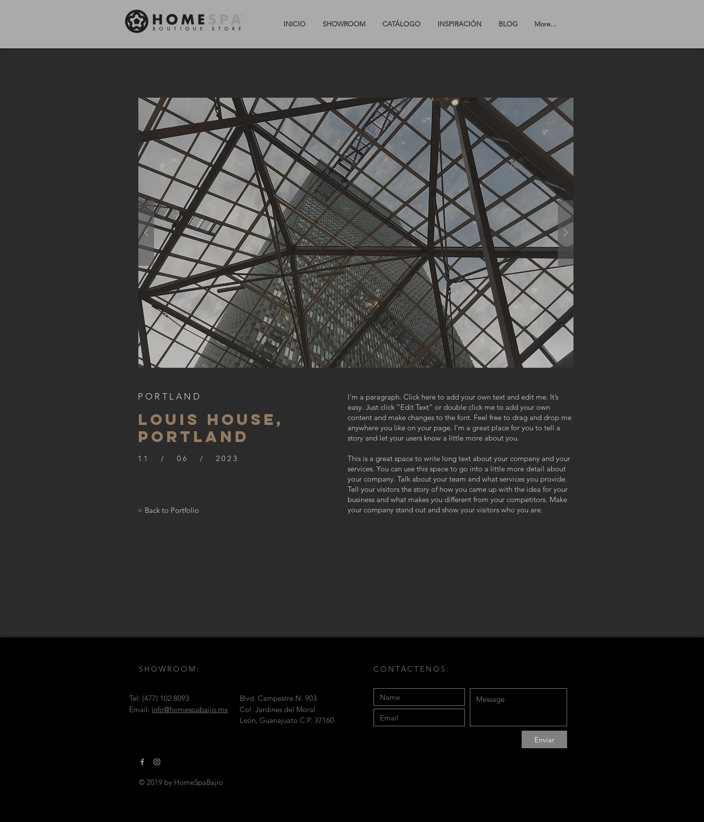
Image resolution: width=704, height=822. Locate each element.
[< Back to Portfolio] (168, 510)
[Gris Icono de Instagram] (157, 762)
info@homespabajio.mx (190, 709)
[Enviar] (544, 739)
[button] (355, 233)
